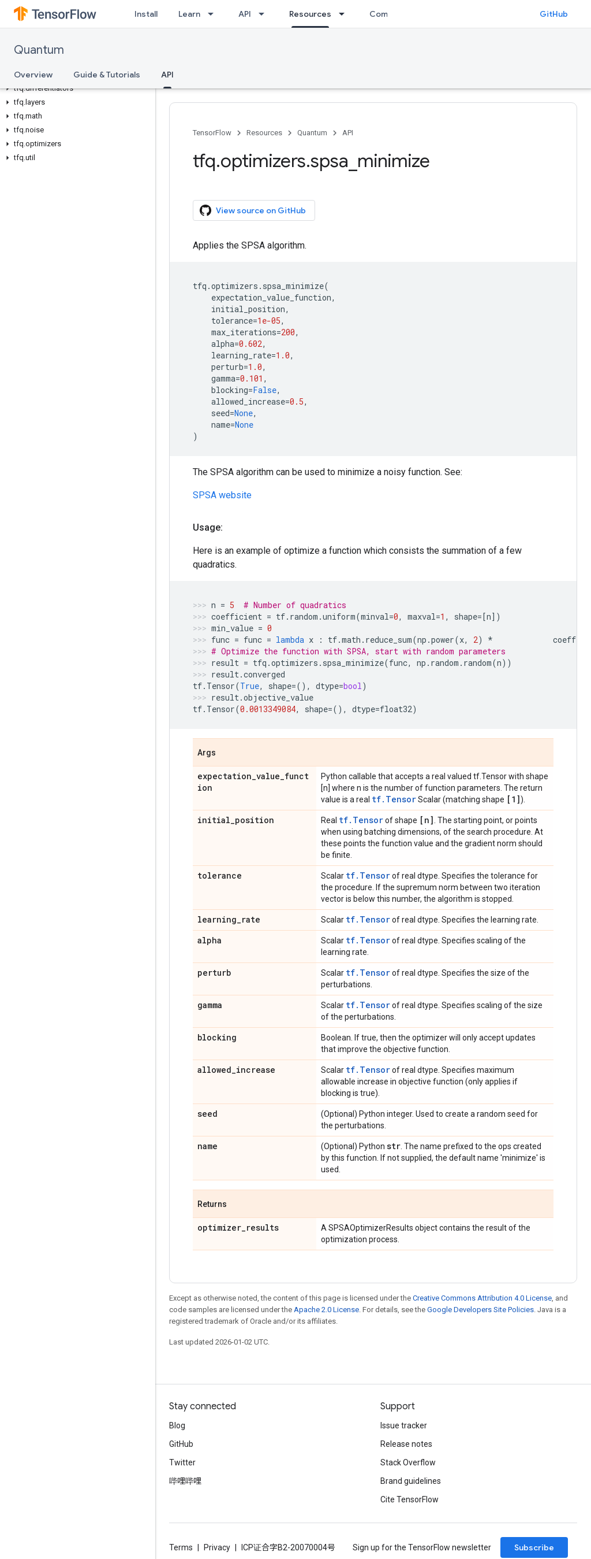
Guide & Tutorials (106, 74)
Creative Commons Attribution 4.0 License (482, 1298)
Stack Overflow (408, 1462)
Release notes (406, 1444)
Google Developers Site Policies (480, 1309)
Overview (33, 74)
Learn (189, 14)
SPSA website (222, 495)
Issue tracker (403, 1425)
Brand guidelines (410, 1481)
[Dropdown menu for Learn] (214, 14)
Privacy (217, 1547)
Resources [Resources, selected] (310, 14)
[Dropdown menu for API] (265, 14)
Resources (264, 132)
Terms (181, 1547)
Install (146, 14)
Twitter (182, 1462)
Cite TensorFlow (409, 1499)
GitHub (554, 14)
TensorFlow (212, 132)
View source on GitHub (253, 210)
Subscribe (534, 1547)
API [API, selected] (167, 74)
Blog (177, 1425)
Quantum (39, 50)
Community (391, 14)
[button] (75, 88)
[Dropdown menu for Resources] (345, 14)
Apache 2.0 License (326, 1309)
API (244, 14)
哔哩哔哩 (185, 1481)
